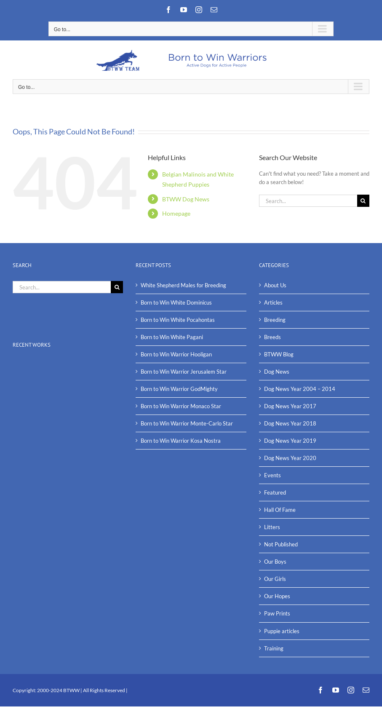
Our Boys (275, 561)
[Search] (363, 201)
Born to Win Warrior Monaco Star (181, 406)
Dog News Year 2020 (290, 458)
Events (272, 475)
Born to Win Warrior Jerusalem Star (184, 371)
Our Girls (275, 578)
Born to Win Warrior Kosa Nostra (181, 440)
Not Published (281, 544)
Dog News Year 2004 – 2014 (299, 388)
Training (273, 648)
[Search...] (308, 201)
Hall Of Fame (280, 509)
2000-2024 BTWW (58, 690)
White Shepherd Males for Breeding (183, 285)
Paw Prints (277, 613)
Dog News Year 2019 (290, 440)
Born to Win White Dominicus (176, 302)
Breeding (275, 319)
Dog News (276, 371)
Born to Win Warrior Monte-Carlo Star (187, 423)
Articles (273, 302)
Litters (272, 527)
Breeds (272, 337)
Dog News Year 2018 (290, 423)
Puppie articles (281, 631)
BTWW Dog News (185, 199)
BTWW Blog (279, 354)
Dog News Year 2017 (290, 406)
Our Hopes (277, 596)
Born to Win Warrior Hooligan (176, 354)
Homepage (176, 213)
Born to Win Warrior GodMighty (179, 388)
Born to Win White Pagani (172, 337)
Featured (275, 492)
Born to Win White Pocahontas (178, 319)
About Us (275, 285)
